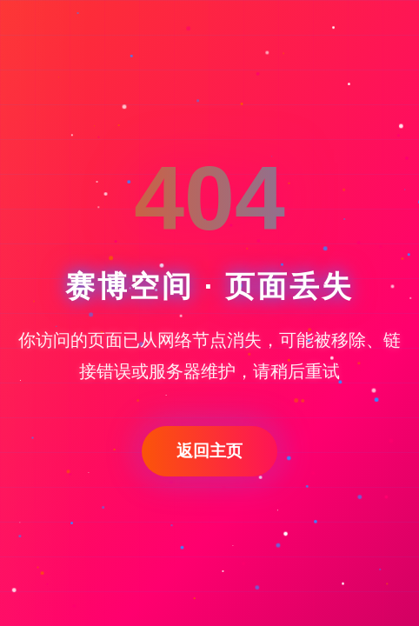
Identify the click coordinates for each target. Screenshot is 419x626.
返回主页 (209, 451)
